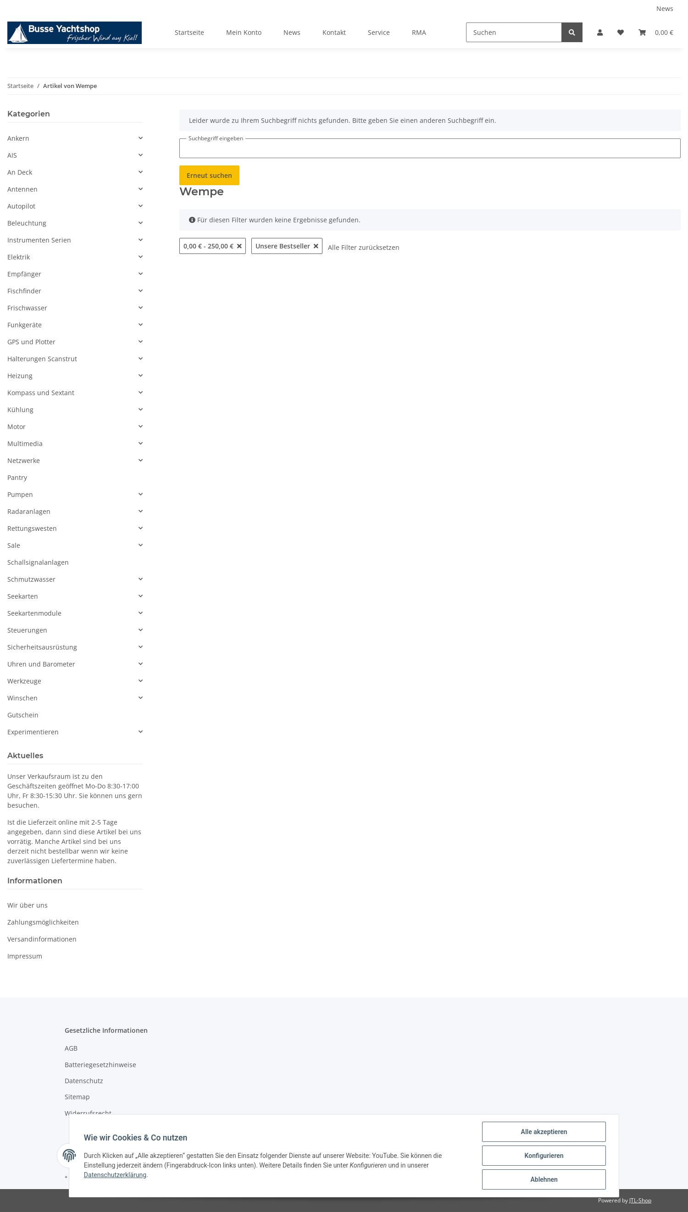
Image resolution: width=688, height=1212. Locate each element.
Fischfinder (24, 290)
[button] (600, 32)
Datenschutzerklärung (115, 1175)
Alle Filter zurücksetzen (363, 247)
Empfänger (24, 274)
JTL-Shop (640, 1200)
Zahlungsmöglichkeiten (43, 922)
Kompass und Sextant (40, 392)
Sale (13, 545)
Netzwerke (23, 460)
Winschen (22, 698)
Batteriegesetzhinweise (100, 1064)
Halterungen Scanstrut (42, 358)
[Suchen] (514, 32)
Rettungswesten (32, 528)
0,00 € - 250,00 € (212, 246)
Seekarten (22, 596)
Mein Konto (243, 32)
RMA (419, 32)
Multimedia (25, 443)
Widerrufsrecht (88, 1113)
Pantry (17, 477)
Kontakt (334, 32)
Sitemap (77, 1096)
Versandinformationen (42, 939)
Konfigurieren (543, 1155)
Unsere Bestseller (286, 246)
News (664, 8)
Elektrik (18, 257)
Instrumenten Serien (39, 240)
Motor (16, 426)
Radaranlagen (28, 511)
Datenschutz (84, 1080)
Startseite (189, 32)
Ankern (18, 138)
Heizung (20, 375)
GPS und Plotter (31, 341)
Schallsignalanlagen (38, 562)
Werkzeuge (24, 681)
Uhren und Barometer (41, 664)
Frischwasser (27, 307)
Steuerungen (27, 630)
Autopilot (21, 206)
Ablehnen (543, 1179)
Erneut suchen (209, 175)
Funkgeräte (24, 324)
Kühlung (20, 409)
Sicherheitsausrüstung (42, 647)
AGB (71, 1048)
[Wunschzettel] (620, 32)
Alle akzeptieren (544, 1131)
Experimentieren (33, 731)
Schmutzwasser (31, 579)
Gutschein (23, 715)
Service (379, 32)
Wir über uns (27, 905)
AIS (12, 155)
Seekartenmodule (34, 613)
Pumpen (20, 494)
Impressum (24, 956)
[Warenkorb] (656, 32)
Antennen (22, 189)
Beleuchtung (26, 223)
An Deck (19, 172)
